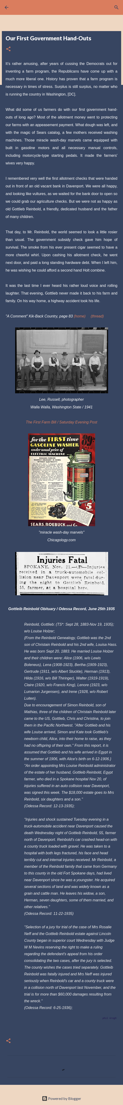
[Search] (116, 7)
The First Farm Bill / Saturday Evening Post (61, 422)
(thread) (97, 316)
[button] (8, 49)
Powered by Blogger (61, 1098)
